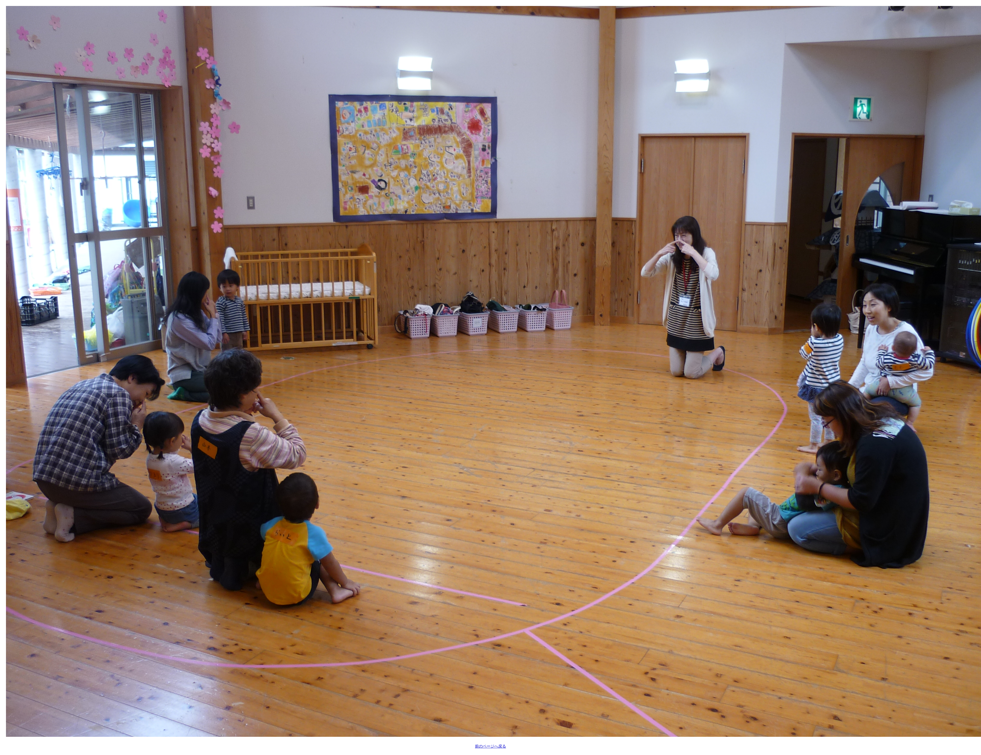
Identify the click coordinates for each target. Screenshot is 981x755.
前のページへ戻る (490, 746)
